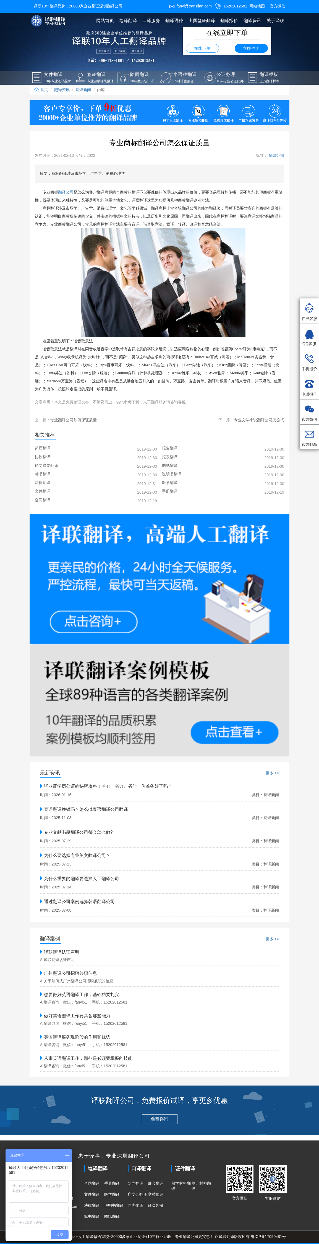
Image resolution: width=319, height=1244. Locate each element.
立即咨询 (251, 48)
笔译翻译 (128, 20)
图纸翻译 (112, 1216)
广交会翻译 (137, 1194)
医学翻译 (112, 1194)
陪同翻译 (135, 1183)
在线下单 (202, 48)
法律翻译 (92, 1205)
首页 (41, 90)
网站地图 (257, 6)
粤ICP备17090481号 (268, 1236)
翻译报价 (229, 20)
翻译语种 (174, 20)
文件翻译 (92, 1194)
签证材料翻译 (201, 1186)
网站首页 (105, 20)
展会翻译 (155, 1183)
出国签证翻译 (202, 20)
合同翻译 (92, 1183)
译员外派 (155, 1205)
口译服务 (151, 20)
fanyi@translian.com (190, 6)
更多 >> (272, 773)
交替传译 (155, 1194)
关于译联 (275, 20)
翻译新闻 (83, 90)
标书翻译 (92, 1216)
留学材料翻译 (181, 1186)
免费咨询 (159, 1119)
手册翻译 (112, 1183)
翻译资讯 (252, 20)
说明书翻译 (114, 1205)
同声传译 (135, 1205)
